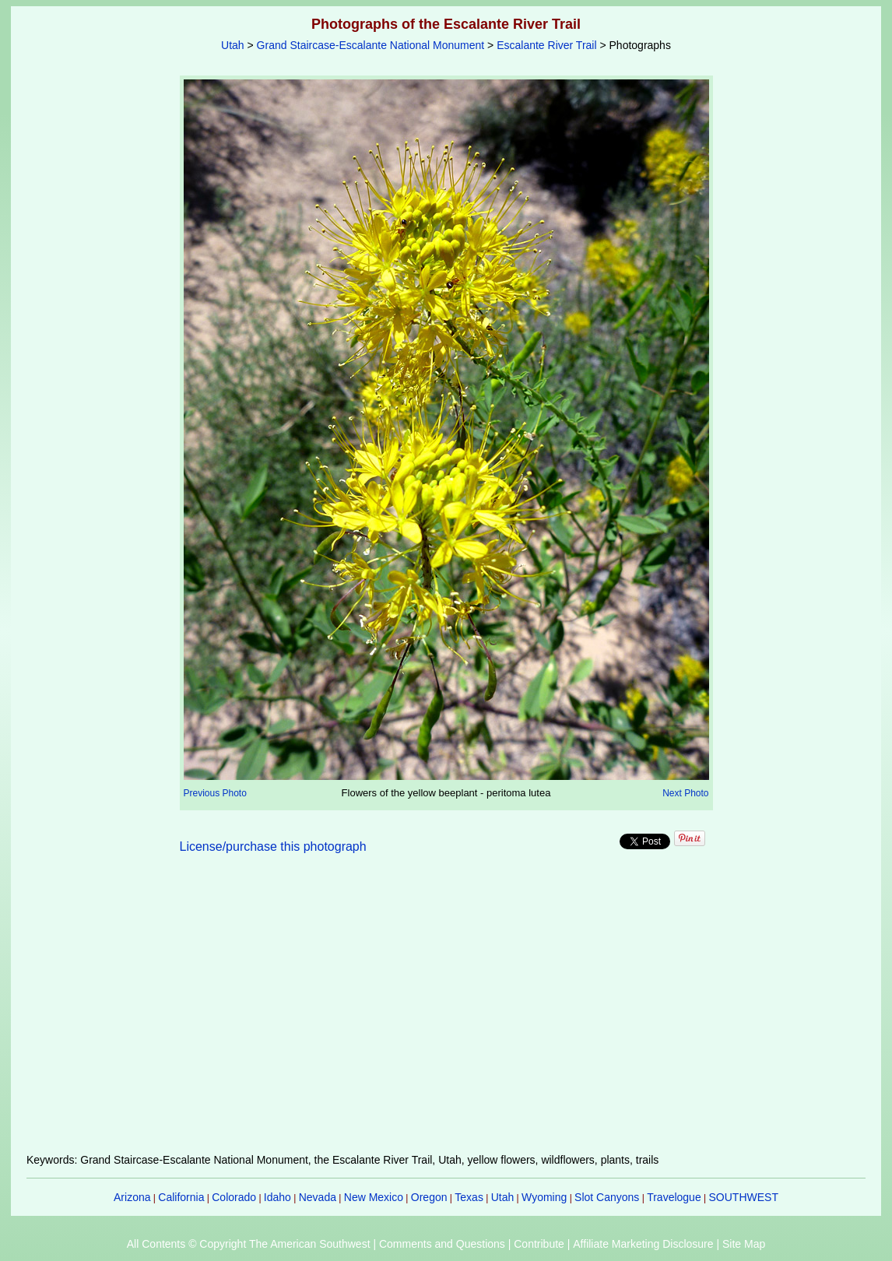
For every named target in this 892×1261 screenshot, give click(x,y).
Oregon (429, 1197)
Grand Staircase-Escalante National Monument (371, 45)
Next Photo (685, 793)
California (181, 1197)
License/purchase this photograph (273, 846)
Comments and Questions (442, 1244)
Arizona (132, 1197)
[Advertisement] (446, 1013)
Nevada (317, 1197)
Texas (469, 1197)
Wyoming (544, 1197)
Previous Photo (215, 793)
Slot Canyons (606, 1197)
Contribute (539, 1244)
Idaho (277, 1197)
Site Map (743, 1244)
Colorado (234, 1197)
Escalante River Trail (546, 45)
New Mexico (373, 1197)
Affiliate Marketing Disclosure (643, 1244)
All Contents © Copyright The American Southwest (248, 1244)
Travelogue (674, 1197)
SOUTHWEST (743, 1197)
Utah (232, 45)
